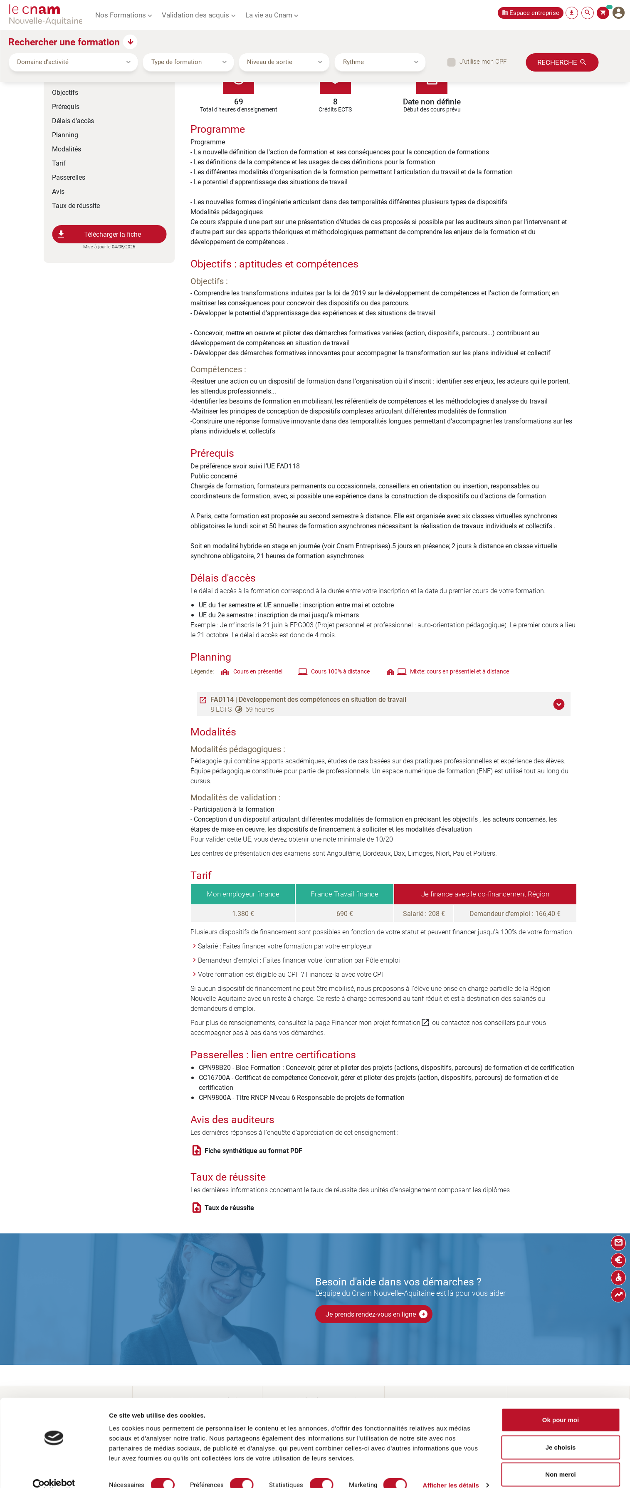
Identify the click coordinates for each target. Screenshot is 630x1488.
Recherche (557, 62)
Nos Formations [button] (120, 14)
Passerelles (68, 177)
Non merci (560, 1460)
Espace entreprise (534, 13)
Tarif (59, 162)
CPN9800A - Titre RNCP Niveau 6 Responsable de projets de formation (302, 1097)
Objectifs (65, 92)
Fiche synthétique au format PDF (253, 1150)
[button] (560, 704)
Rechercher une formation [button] (64, 41)
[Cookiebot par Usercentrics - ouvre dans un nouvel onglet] (53, 1472)
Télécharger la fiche (98, 234)
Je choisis (561, 1433)
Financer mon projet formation (380, 1022)
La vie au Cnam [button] (268, 14)
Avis (58, 191)
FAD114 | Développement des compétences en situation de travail (308, 699)
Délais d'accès (73, 120)
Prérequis (65, 106)
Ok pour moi (560, 1406)
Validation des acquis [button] (195, 14)
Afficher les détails (450, 1471)
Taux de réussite (76, 205)
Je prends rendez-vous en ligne (377, 1314)
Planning (65, 134)
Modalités (66, 148)
